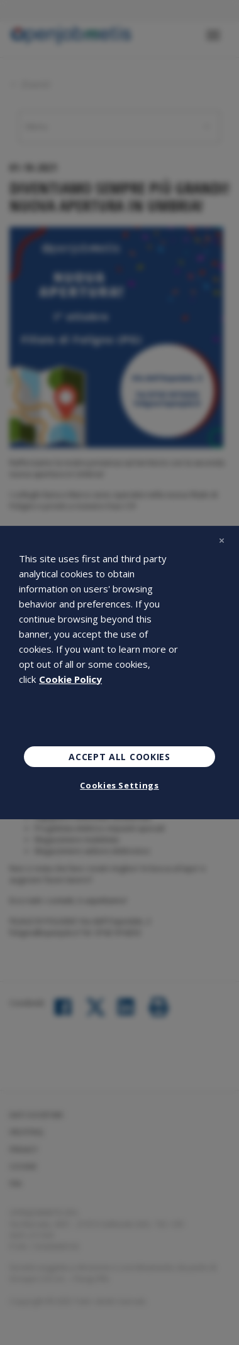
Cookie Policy (70, 679)
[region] (119, 673)
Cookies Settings (119, 785)
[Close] (221, 541)
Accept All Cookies (119, 757)
